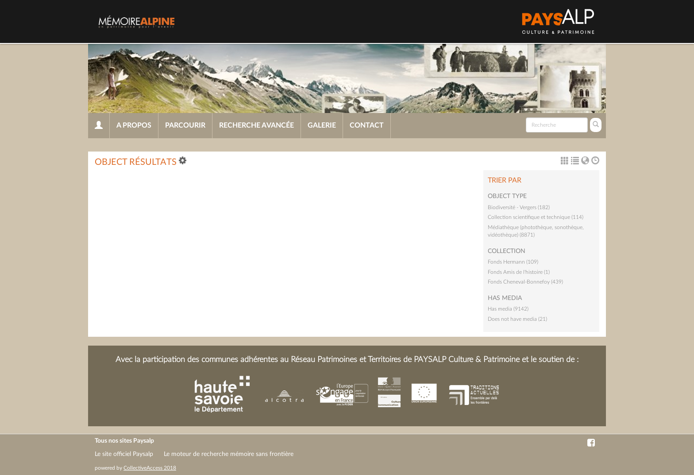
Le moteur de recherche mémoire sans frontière (228, 454)
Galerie (322, 125)
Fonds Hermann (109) (513, 262)
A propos (133, 125)
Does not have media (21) (517, 319)
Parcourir (185, 125)
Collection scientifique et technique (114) (535, 217)
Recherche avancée (256, 125)
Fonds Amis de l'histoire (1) (519, 272)
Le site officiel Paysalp (124, 454)
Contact (367, 125)
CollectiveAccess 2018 (149, 468)
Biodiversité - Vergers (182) (519, 207)
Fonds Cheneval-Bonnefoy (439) (525, 281)
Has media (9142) (508, 308)
